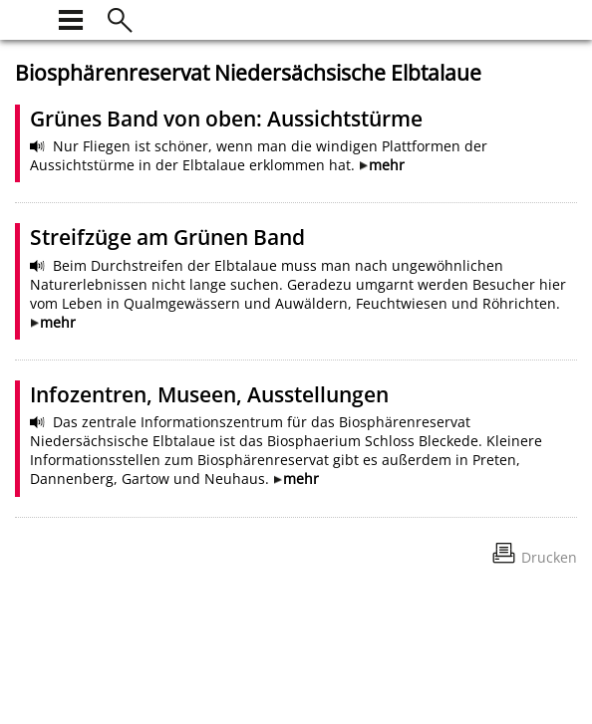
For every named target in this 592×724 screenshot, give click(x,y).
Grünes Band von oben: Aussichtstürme (226, 118)
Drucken (549, 557)
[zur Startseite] (27, 17)
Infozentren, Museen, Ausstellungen (209, 394)
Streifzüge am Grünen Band (167, 237)
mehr (387, 164)
